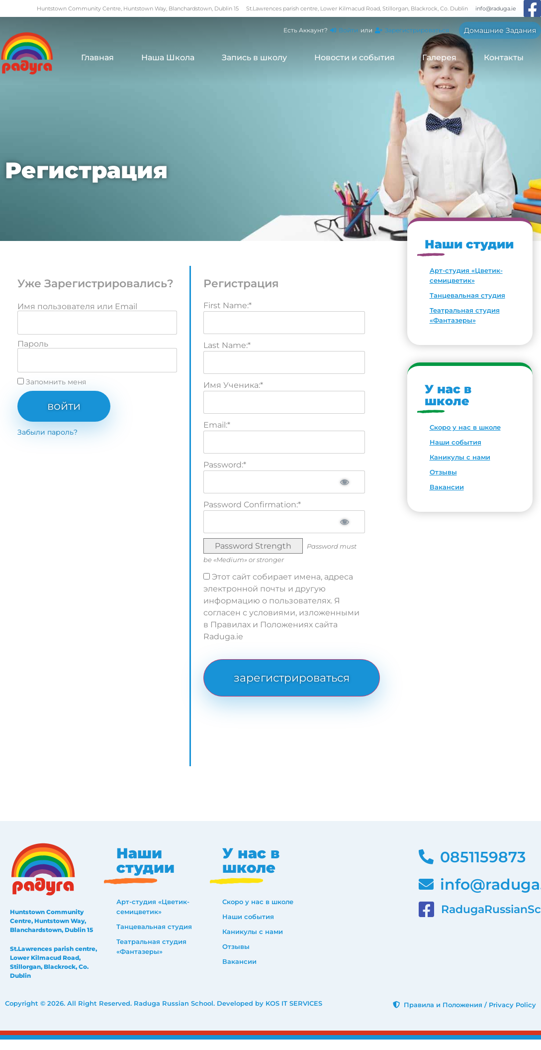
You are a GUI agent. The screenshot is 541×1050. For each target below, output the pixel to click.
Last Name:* (227, 345)
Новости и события (354, 57)
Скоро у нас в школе (465, 427)
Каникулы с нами (460, 457)
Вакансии (447, 487)
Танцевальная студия (467, 295)
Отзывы (443, 472)
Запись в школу (254, 57)
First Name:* (227, 305)
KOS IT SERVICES (294, 1003)
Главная (97, 57)
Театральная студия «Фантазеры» (465, 315)
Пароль (32, 344)
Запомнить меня (51, 382)
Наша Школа (167, 57)
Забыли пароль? (47, 432)
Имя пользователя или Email (77, 307)
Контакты (504, 57)
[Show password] (344, 481)
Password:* (224, 464)
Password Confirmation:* (252, 504)
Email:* (216, 425)
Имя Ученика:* (233, 385)
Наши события (455, 442)
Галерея (439, 57)
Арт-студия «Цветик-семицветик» (466, 275)
